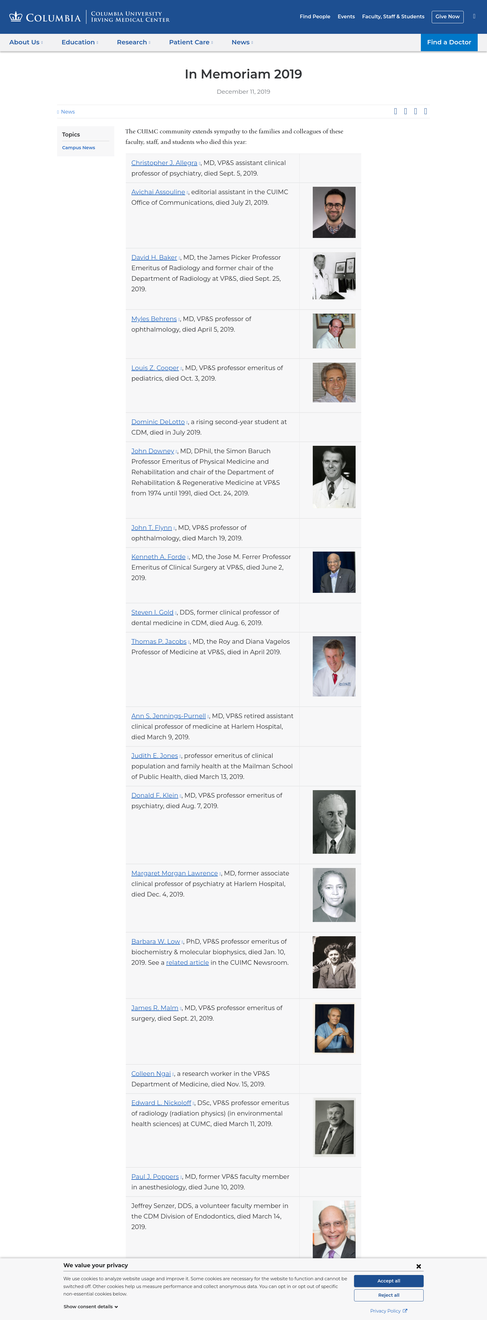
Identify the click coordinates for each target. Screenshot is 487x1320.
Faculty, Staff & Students (396, 16)
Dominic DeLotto (155, 426)
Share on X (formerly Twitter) (405, 111)
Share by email (425, 111)
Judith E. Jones (154, 765)
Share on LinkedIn (415, 111)
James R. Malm (154, 1022)
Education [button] (78, 42)
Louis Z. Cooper (155, 371)
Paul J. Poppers (154, 1195)
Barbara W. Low (155, 954)
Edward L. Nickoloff (159, 1119)
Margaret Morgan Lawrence (171, 885)
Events (352, 16)
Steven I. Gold (152, 620)
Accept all (388, 1280)
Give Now (448, 16)
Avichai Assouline (157, 192)
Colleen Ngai (150, 1090)
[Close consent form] (419, 1266)
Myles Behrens (153, 321)
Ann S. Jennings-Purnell (166, 726)
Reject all (388, 1295)
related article (168, 976)
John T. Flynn (151, 534)
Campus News (77, 147)
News (67, 111)
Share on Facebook (395, 111)
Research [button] (129, 42)
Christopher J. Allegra (162, 162)
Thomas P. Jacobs (158, 650)
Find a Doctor (450, 42)
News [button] (233, 42)
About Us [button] (26, 42)
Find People (322, 16)
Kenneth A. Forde (157, 563)
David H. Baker (153, 259)
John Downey (151, 456)
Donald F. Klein (153, 805)
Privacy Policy (388, 1311)
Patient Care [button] (184, 42)
